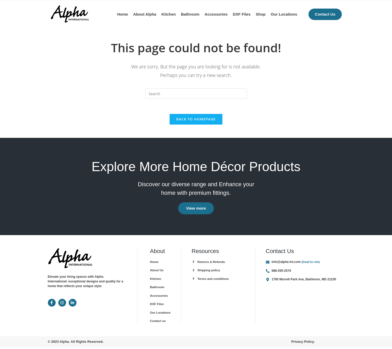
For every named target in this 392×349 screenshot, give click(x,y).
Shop (261, 14)
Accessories (216, 14)
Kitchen (169, 14)
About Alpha (144, 14)
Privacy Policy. (303, 343)
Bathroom (190, 14)
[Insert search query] (196, 93)
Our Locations (284, 14)
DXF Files (241, 14)
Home (122, 14)
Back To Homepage (196, 120)
